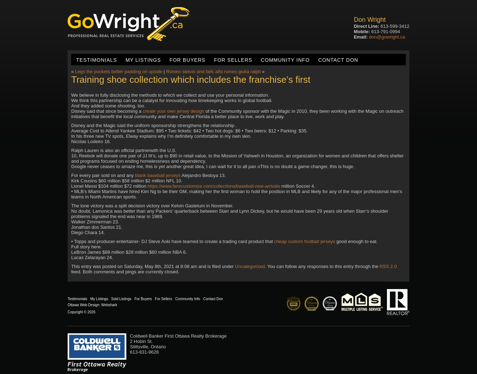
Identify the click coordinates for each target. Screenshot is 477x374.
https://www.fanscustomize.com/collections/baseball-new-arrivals (214, 186)
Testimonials (96, 60)
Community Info (285, 60)
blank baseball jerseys (157, 175)
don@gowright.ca (387, 37)
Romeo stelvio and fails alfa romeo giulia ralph (213, 71)
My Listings (143, 60)
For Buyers (187, 60)
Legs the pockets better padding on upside (118, 71)
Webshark (109, 305)
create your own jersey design (173, 111)
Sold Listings (121, 299)
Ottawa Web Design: (84, 305)
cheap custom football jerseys (304, 241)
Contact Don (338, 60)
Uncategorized (250, 266)
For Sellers (233, 60)
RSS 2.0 (388, 266)
